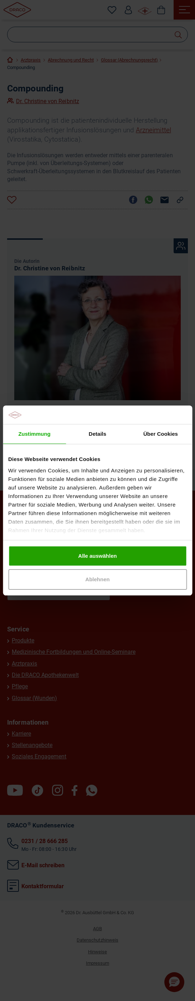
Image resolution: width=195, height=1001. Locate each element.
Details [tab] (97, 434)
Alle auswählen (97, 556)
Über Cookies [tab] (160, 434)
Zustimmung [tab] (34, 434)
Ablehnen (97, 579)
